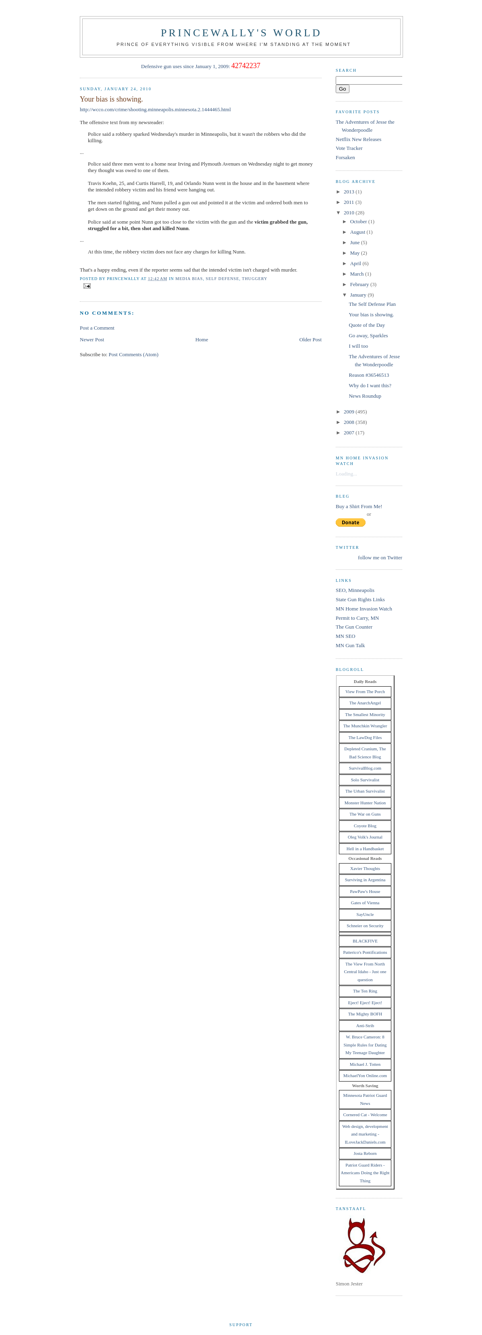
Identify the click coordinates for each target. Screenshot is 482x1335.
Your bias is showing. (111, 99)
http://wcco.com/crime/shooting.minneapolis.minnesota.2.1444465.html (155, 109)
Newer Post (92, 339)
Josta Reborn (364, 1153)
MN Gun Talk (350, 645)
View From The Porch (365, 691)
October (359, 221)
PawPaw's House (365, 891)
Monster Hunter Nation (365, 802)
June (355, 242)
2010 (349, 213)
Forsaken (345, 157)
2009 (349, 412)
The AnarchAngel (365, 702)
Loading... (346, 474)
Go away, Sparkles (368, 335)
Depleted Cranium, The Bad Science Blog (365, 752)
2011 (349, 202)
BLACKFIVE (365, 940)
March (357, 274)
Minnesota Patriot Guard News (365, 1099)
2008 (349, 422)
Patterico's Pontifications (365, 952)
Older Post (310, 339)
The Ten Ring (365, 990)
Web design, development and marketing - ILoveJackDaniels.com (365, 1134)
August (358, 232)
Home (201, 339)
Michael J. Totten (365, 1064)
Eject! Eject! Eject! (365, 1002)
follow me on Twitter (380, 557)
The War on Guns (364, 814)
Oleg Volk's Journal (365, 837)
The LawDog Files (365, 737)
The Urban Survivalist (365, 791)
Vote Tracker (349, 148)
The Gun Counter (354, 627)
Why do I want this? (370, 385)
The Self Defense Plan (372, 304)
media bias (189, 278)
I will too (358, 346)
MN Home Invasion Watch (364, 609)
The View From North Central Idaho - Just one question (365, 971)
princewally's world (241, 33)
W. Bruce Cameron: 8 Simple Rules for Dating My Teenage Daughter (364, 1044)
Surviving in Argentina (365, 879)
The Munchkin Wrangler (365, 725)
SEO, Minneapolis (355, 590)
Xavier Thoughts (365, 868)
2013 (349, 192)
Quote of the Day (367, 325)
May (355, 253)
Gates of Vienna (365, 902)
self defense (222, 278)
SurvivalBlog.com (365, 768)
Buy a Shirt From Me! (359, 506)
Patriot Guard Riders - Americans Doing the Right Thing (365, 1173)
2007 (349, 433)
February (360, 284)
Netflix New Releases (358, 139)
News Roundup (365, 396)
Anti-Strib (365, 1025)
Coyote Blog (365, 825)
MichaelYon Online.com (365, 1075)
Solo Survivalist (365, 779)
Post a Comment (97, 328)
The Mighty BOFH (365, 1013)
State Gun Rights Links (360, 599)
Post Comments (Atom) (134, 354)
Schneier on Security (365, 925)
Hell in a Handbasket (365, 848)
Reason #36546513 (369, 375)
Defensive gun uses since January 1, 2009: (185, 66)
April (356, 263)
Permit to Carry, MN (357, 618)
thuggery (254, 278)
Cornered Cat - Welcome (365, 1114)
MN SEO (345, 636)
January (359, 295)
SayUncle (365, 914)
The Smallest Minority (365, 714)
